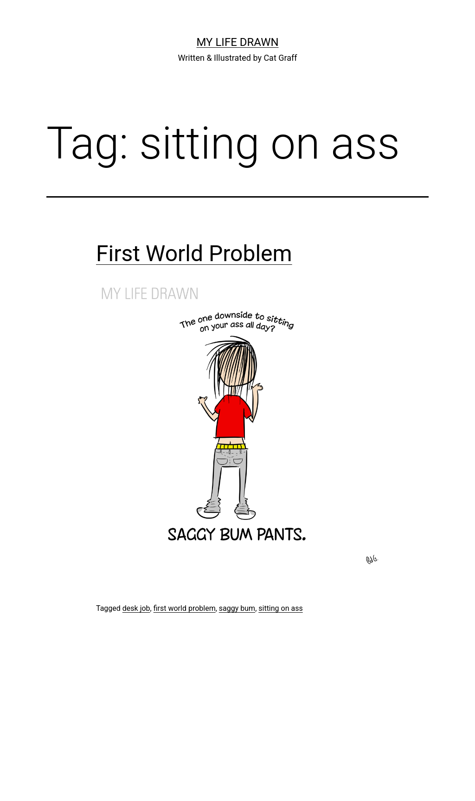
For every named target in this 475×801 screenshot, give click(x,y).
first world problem (185, 608)
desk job (136, 608)
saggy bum (237, 608)
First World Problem (194, 253)
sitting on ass (280, 608)
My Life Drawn (237, 42)
